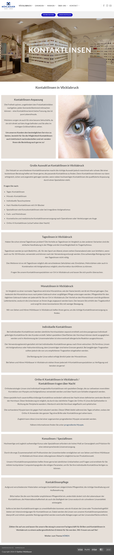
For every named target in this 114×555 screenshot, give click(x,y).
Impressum (20, 548)
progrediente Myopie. (74, 424)
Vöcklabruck (26, 5)
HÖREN (65, 535)
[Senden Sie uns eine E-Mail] (110, 6)
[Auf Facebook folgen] (104, 6)
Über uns (63, 5)
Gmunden (40, 5)
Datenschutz (8, 548)
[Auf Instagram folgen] (107, 6)
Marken (51, 5)
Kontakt (74, 5)
